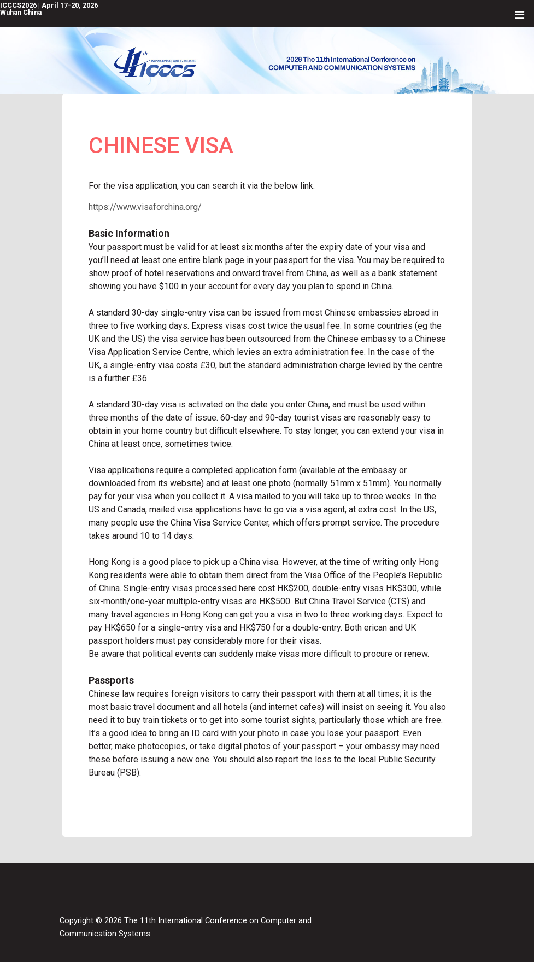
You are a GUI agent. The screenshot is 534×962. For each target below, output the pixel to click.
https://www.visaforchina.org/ (145, 207)
